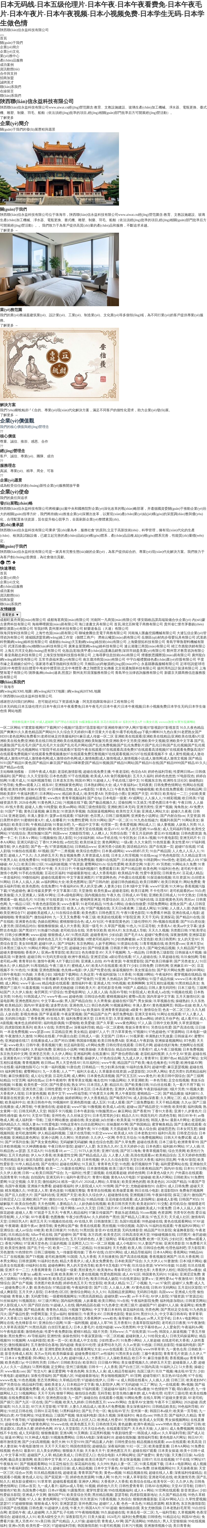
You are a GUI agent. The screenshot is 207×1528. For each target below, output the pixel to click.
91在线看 (7, 1067)
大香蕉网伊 (92, 1318)
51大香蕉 (125, 974)
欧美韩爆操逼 (63, 1354)
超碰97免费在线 (157, 935)
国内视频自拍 (95, 895)
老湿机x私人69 (187, 860)
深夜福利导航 (84, 1027)
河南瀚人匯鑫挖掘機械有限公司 (152, 633)
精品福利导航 (32, 1384)
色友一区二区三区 (176, 1010)
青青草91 (151, 1058)
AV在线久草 (55, 1018)
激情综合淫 (152, 1010)
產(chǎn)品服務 (11, 60)
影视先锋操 (29, 1014)
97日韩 (201, 1168)
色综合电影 (106, 1455)
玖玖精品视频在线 (47, 1473)
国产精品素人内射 (99, 1442)
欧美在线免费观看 (169, 789)
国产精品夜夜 (34, 1309)
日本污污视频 (132, 1526)
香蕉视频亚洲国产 (163, 1257)
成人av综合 (23, 1230)
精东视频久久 (15, 1190)
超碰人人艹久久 (20, 855)
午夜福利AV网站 (187, 1226)
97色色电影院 (169, 855)
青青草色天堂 (107, 1164)
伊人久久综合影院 (114, 1160)
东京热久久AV (107, 1146)
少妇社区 (176, 1239)
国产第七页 (59, 948)
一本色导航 (158, 1080)
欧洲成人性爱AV (109, 1420)
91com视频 (148, 1212)
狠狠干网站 (65, 1393)
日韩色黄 (36, 1508)
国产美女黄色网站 (44, 1142)
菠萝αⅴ (148, 1279)
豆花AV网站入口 (171, 1499)
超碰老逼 (63, 1107)
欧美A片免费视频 (111, 1406)
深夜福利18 (105, 1437)
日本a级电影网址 (70, 895)
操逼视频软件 (122, 970)
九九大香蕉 (87, 1257)
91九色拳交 (110, 1305)
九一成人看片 (47, 1486)
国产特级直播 (98, 948)
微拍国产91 (56, 1495)
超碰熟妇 (22, 1376)
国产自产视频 (22, 1283)
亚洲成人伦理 (185, 1292)
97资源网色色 (106, 877)
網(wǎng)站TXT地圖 (49, 691)
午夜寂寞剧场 (91, 1336)
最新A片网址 (180, 1120)
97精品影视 (61, 1287)
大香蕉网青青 (41, 1270)
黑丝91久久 (149, 1314)
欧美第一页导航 (185, 1411)
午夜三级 (89, 917)
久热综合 (124, 1499)
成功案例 (7, 65)
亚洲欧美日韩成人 (162, 895)
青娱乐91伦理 (85, 1345)
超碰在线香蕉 (147, 1142)
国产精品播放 (173, 1093)
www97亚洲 (159, 886)
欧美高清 (194, 1442)
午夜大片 (77, 1508)
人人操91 (161, 1429)
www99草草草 (153, 1349)
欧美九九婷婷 (73, 1402)
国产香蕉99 (141, 1111)
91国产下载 (13, 811)
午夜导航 (19, 1420)
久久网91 (67, 1138)
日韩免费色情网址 (167, 785)
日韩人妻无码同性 (162, 988)
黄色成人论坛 (32, 1477)
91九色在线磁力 (146, 820)
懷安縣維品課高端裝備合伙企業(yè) (164, 620)
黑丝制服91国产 (39, 833)
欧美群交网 (134, 864)
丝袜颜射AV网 (117, 1124)
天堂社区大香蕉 (142, 1160)
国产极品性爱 (18, 1314)
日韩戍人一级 (88, 1036)
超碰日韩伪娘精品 (124, 882)
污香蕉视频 (107, 1499)
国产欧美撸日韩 (137, 1085)
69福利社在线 (36, 1265)
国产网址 (19, 776)
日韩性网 (162, 966)
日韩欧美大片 (85, 988)
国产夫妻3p (21, 1274)
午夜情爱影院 (133, 961)
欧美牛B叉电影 (107, 1265)
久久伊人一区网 (102, 1138)
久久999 (103, 1464)
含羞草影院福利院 (146, 1323)
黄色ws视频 (113, 1473)
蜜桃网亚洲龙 (90, 899)
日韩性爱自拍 (125, 1442)
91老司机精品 (91, 904)
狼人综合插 (147, 1129)
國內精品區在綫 (88, 1305)
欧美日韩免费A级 (111, 1041)
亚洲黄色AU (12, 1058)
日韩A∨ (122, 1036)
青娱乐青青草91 (137, 1027)
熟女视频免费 (70, 855)
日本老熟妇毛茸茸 (177, 1508)
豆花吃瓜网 (61, 1076)
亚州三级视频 (76, 1367)
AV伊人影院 (159, 1296)
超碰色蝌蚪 (56, 1265)
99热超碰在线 (152, 1221)
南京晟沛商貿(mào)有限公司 (104, 659)
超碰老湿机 (120, 891)
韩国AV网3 (83, 780)
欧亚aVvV (111, 829)
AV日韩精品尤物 (59, 789)
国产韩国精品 (140, 1124)
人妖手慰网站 (105, 944)
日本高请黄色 (102, 1089)
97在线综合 (17, 833)
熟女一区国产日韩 (187, 1424)
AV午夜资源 (112, 961)
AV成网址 (135, 798)
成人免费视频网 (182, 1429)
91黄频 (32, 970)
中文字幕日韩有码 (173, 1314)
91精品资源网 (153, 1503)
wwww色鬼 (8, 1380)
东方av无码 (42, 1354)
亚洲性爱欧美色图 (58, 1349)
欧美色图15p (14, 1362)
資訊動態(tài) (9, 69)
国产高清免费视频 (80, 860)
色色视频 (15, 1309)
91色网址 (25, 1279)
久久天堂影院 (37, 776)
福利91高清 (166, 1133)
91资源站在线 (127, 944)
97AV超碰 (109, 1508)
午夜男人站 (8, 860)
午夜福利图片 (27, 794)
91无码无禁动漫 (55, 957)
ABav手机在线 (107, 838)
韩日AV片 (195, 1437)
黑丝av (189, 899)
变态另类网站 (47, 1380)
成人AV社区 (94, 921)
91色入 (131, 926)
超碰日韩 (34, 957)
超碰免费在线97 (87, 1354)
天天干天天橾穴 (56, 1446)
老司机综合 (178, 1204)
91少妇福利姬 (84, 838)
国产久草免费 (125, 1142)
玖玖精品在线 (18, 1235)
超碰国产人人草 (39, 1455)
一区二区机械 (113, 1336)
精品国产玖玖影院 (158, 1230)
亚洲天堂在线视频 (89, 829)
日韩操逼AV (183, 1036)
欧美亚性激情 (15, 1248)
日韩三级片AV (107, 1208)
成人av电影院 (84, 789)
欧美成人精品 (114, 1283)
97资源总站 (194, 1296)
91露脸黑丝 (76, 1490)
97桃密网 (19, 908)
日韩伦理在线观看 (119, 1045)
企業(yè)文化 (9, 51)
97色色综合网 (110, 1058)
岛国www (166, 1292)
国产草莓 (80, 1235)
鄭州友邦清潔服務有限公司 (93, 673)
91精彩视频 (172, 798)
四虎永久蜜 (25, 1429)
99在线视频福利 (120, 1490)
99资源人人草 (37, 1190)
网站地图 (15, 711)
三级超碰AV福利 (113, 1389)
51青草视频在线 (152, 944)
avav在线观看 (113, 1349)
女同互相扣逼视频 (160, 983)
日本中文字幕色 (106, 1468)
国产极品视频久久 (102, 802)
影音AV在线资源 (107, 1230)
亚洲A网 (66, 1433)
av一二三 (70, 1151)
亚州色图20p (87, 1503)
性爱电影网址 (75, 992)
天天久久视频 (158, 930)
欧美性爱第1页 (54, 908)
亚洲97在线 (110, 1151)
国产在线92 (49, 1164)
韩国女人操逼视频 (173, 1332)
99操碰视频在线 (163, 1235)
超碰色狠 (76, 996)
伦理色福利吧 (175, 1248)
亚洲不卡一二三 (17, 1270)
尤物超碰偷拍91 (142, 1186)
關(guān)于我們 (11, 43)
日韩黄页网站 (195, 1301)
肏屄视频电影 (120, 776)
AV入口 (14, 864)
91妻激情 (19, 957)
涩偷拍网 (125, 802)
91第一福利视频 (53, 1067)
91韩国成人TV (35, 996)
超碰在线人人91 (24, 1517)
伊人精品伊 (20, 966)
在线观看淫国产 (118, 1429)
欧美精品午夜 (128, 873)
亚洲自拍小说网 (51, 1323)
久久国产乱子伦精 (60, 1512)
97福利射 (82, 816)
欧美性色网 (17, 789)
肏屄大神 (58, 1442)
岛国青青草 (8, 1177)
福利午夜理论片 (78, 1177)
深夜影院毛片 (76, 1517)
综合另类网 (176, 1151)
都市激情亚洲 (10, 1442)
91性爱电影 (50, 1124)
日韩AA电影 (85, 1437)
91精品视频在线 (135, 1473)
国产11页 (100, 1287)
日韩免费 (146, 966)
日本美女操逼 (168, 1451)
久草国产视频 (114, 926)
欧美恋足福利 (63, 1279)
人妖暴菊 (90, 1301)
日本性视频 (90, 1160)
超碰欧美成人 (145, 1208)
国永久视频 (107, 1415)
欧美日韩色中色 (39, 1102)
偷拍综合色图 (85, 1393)
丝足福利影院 (74, 1045)
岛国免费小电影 (24, 939)
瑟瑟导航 (121, 1495)
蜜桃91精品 (82, 1332)
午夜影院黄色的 (117, 921)
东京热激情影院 (193, 1503)
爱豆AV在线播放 (166, 833)
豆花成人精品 (192, 873)
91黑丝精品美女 (187, 983)
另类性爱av (63, 1027)
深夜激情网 (178, 935)
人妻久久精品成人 (83, 1406)
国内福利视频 (71, 1301)
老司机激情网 (25, 1133)
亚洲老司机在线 (160, 1477)
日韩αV (53, 1362)
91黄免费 (164, 1208)
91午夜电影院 (168, 838)
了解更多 (7, 118)
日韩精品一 (90, 1067)
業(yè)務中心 (9, 56)
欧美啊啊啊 (136, 983)
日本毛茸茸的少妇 (106, 1115)
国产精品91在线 (188, 917)
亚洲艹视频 (163, 807)
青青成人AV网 (112, 1521)
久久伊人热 (184, 1481)
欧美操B (93, 1010)
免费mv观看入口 (27, 785)
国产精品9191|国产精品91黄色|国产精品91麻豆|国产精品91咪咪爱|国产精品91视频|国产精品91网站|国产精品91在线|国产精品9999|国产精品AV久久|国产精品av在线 (103, 763)
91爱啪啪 (72, 1023)
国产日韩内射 (99, 882)
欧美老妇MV (146, 1204)
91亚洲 (100, 979)
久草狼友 (113, 1182)
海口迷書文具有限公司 (96, 624)
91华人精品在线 (27, 1164)
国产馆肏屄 (84, 979)
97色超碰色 (17, 891)
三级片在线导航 (79, 1133)
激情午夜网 (46, 961)
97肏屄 (165, 1283)
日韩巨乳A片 (18, 1221)
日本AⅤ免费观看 (18, 1358)
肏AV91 (24, 1115)
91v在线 (123, 1301)
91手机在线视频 (31, 873)
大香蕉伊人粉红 (164, 1270)
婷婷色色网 (43, 1429)
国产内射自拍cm (172, 816)
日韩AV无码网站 (163, 1287)
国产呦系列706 (120, 1098)
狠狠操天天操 (72, 1451)
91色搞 (24, 1177)
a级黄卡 (136, 1010)
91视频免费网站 (62, 1437)
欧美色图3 (89, 913)
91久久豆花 (20, 1406)
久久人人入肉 (57, 1358)
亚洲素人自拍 (91, 961)
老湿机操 (198, 1120)
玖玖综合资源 (142, 1265)
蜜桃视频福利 (116, 996)
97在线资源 (54, 899)
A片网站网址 (126, 1455)
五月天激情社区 (188, 996)
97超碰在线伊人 (94, 1380)
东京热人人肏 (96, 1371)
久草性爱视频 (195, 1499)
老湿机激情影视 (70, 772)
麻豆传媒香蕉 (158, 1358)
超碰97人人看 (109, 1503)
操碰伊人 (91, 1058)
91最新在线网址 (73, 1168)
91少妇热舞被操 (123, 939)
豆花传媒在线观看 (119, 1199)
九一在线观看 (169, 1384)
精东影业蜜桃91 (24, 1481)
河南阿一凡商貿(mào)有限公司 (113, 620)
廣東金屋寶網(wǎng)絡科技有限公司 (95, 646)
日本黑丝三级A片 (13, 948)
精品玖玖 (116, 1085)
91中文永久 (137, 948)
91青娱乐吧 (61, 824)
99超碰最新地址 (79, 873)
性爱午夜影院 (150, 873)
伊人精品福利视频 (51, 1133)
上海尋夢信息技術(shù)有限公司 (116, 655)
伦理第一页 (109, 824)
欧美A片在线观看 (104, 966)
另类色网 (152, 1309)
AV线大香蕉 (14, 807)
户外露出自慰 (66, 1036)
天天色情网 (46, 1204)
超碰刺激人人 (136, 1336)
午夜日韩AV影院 (60, 1146)
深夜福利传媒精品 (188, 1473)
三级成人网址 (145, 908)
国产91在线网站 (136, 979)
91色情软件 (23, 1252)
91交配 (163, 1204)
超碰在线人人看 (161, 1473)
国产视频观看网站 (33, 1464)
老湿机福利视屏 (152, 1054)
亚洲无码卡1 (55, 1177)
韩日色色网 (100, 1005)
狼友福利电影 (86, 1415)
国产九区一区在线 (29, 1402)
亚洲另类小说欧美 (111, 847)
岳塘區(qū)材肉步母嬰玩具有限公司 (168, 637)
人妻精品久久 (66, 1204)
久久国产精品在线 (172, 1495)
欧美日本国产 (95, 1459)
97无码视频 (69, 1499)
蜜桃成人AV (81, 966)
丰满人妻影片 (37, 816)
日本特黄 (127, 1208)
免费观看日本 (109, 869)
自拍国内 (37, 1177)
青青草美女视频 (80, 1080)
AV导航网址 (24, 1415)
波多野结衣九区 (109, 1345)
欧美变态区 (112, 1235)
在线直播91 (100, 1054)
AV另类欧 (163, 864)
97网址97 (198, 1459)
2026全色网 (27, 802)
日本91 (189, 1168)
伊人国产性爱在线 (97, 970)
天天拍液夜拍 (108, 1257)
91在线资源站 (129, 1279)
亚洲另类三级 (32, 1089)
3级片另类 (177, 1089)
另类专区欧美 (96, 930)
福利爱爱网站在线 (174, 1164)
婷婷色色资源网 (82, 1477)
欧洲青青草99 (188, 1142)
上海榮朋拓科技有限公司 (146, 642)
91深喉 (163, 908)
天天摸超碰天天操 (123, 1129)
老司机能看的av (181, 891)
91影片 (149, 864)
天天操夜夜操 (187, 1468)
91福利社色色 (168, 869)
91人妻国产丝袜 (150, 1243)
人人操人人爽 (119, 1287)
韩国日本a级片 (161, 1411)
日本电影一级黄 (115, 798)
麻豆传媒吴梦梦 (39, 891)
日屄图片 (184, 1235)
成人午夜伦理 (152, 1393)
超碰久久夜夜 (181, 811)
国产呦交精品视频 (161, 948)
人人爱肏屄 (171, 1327)
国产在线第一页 (161, 847)
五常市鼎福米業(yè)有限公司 (60, 659)
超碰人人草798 (101, 1323)
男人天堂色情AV (68, 1063)
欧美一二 (53, 1168)
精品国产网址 (188, 1058)
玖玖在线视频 (164, 1459)
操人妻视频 (165, 824)
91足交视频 (17, 1182)
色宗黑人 (97, 816)
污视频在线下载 (75, 802)
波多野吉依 (59, 1005)
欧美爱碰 (88, 1023)
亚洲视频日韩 (140, 1195)
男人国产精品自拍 (78, 1001)
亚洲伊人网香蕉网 (128, 1089)
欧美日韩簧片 (171, 882)
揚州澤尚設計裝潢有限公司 (177, 668)
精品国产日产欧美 (131, 1063)
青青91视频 (100, 1177)
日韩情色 (154, 1517)
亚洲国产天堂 (138, 794)
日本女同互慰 (187, 1129)
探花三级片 (181, 1195)
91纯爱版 (50, 807)
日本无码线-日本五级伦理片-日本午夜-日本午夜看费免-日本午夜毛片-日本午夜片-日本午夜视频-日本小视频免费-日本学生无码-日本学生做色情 (102, 14)
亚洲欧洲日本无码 (121, 807)
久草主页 (34, 1182)
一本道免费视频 (16, 1032)
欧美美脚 (66, 1274)
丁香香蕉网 (35, 1018)
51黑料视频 (40, 1367)
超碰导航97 (151, 1376)
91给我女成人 (158, 1336)
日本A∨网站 (28, 838)
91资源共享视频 (73, 811)
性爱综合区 (110, 899)
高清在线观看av (142, 1155)
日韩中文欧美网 (165, 1023)
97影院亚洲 (131, 917)
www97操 (79, 1107)
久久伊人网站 (61, 1054)
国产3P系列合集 (17, 1142)
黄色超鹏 (125, 1424)
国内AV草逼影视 (36, 1005)
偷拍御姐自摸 (129, 1508)
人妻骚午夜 (81, 1129)
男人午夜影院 (125, 1093)
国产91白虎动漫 (192, 921)
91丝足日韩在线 (20, 1411)
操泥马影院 (34, 1160)
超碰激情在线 (118, 1195)
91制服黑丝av (106, 1111)
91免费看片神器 (159, 913)
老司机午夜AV (191, 869)
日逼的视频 (58, 1243)
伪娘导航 (198, 908)
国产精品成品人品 (92, 1155)
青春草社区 (122, 1270)
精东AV (47, 785)
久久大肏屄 (142, 842)
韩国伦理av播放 (189, 1270)
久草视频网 (186, 1512)
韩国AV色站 (191, 1517)
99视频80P (61, 1102)
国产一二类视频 (62, 851)
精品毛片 (25, 899)
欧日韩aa (47, 1063)
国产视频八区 (63, 1376)
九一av (153, 1283)
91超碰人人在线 (62, 1305)
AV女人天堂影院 (66, 1429)
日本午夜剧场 (84, 1111)
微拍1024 (56, 1199)
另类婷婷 (82, 1138)
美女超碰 (92, 1120)
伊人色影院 (20, 847)
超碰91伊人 (47, 944)
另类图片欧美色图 (48, 1283)
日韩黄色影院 (113, 1314)
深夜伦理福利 (41, 1376)
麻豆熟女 (53, 811)
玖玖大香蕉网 (188, 1257)
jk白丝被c (108, 1120)
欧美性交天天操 (128, 811)
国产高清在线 (183, 1027)
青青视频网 (30, 1063)
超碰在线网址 (70, 1164)
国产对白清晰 (64, 1041)
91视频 (90, 1486)
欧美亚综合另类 (79, 1495)
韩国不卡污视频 (60, 1111)
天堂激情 (85, 891)
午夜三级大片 (59, 966)
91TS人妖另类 (89, 1151)
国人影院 (65, 838)
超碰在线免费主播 (97, 772)
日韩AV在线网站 (157, 1486)
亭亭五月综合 (126, 1138)
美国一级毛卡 (92, 926)
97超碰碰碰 (35, 1420)
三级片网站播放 (56, 1120)
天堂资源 (193, 816)
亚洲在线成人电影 (186, 913)
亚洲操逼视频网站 (168, 1041)
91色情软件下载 (163, 1389)
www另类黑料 (125, 1327)
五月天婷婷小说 (132, 1146)
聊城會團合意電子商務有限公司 (103, 633)
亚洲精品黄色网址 (25, 1138)
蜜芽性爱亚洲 (96, 1490)
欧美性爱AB (93, 794)
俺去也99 (100, 1080)
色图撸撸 (57, 1217)
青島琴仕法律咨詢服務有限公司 (139, 673)
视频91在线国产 (108, 860)
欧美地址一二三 (175, 794)
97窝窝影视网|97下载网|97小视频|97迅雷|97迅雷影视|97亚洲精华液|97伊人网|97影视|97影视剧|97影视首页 (100, 727)
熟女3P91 (79, 1085)
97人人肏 (34, 1499)
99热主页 (160, 1415)
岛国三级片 (145, 1371)
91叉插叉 (140, 802)
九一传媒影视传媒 (70, 1252)
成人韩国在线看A (134, 1380)
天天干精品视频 (167, 1102)
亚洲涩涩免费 (190, 1274)
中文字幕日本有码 (107, 1309)
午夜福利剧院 (18, 1468)
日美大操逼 (96, 1517)
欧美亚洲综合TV (12, 913)
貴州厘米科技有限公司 (66, 629)
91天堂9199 (75, 1442)
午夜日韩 (185, 802)
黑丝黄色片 (87, 1270)
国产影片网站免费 (170, 970)
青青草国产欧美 (90, 1473)
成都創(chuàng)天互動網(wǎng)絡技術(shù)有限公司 (88, 642)
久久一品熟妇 (20, 1367)
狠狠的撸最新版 (145, 1499)
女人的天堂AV (188, 939)
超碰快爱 (111, 1296)
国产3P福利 (66, 944)
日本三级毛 (186, 988)
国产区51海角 (130, 1151)
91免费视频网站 (150, 1138)
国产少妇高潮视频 (36, 1442)
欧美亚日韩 (20, 824)
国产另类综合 (10, 1384)
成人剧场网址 (144, 1199)
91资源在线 (140, 1120)
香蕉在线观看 (90, 1226)
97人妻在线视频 (86, 1274)
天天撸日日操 (181, 1455)
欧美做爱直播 (123, 1190)
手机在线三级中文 (125, 780)
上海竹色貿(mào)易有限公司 (56, 633)
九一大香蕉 (51, 1071)
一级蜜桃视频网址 (63, 1296)
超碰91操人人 (79, 1358)
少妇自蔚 (116, 935)
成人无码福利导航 (176, 829)
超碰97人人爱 (84, 1146)
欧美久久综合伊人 (92, 1195)
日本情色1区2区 (56, 1292)
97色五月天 (158, 1217)
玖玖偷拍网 (189, 957)
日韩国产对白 (189, 1199)
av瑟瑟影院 (136, 1071)
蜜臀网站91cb (95, 864)
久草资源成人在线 (95, 855)
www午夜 (108, 1063)
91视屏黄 (137, 1036)
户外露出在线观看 (132, 877)
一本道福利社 (10, 877)
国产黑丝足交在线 (174, 1309)
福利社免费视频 (134, 1517)
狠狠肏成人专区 (46, 1503)
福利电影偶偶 (54, 1023)
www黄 (124, 1296)
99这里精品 (43, 1415)
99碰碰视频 (145, 789)
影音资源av (189, 1490)
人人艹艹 (68, 1071)
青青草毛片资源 (175, 1354)
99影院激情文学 (53, 860)
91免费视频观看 (34, 1129)
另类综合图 (118, 833)
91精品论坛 (171, 1517)
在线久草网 (152, 1398)
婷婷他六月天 (107, 1486)
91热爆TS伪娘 (48, 930)
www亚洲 (50, 1274)
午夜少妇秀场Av (78, 1217)
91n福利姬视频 (56, 864)
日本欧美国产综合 (128, 1261)
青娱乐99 (132, 1314)
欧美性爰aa (102, 891)
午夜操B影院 (161, 1195)
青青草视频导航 (154, 1151)
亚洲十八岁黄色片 (188, 1111)
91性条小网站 (113, 904)
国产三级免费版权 (140, 1102)
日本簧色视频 (36, 1093)
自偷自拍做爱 (135, 904)
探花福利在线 (133, 1309)
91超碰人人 (101, 780)
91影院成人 (137, 992)
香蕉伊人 (32, 952)
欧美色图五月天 (82, 1424)
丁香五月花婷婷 (141, 833)
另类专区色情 (183, 1212)
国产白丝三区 (129, 1367)
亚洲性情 (54, 1336)
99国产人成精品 (135, 988)
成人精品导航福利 (137, 1252)
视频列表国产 (170, 820)
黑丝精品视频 (102, 1495)
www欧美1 (16, 1045)
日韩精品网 (193, 789)
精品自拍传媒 (126, 1049)
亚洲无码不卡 (190, 838)
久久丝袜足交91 (79, 1115)
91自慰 (181, 1265)
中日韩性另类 (36, 1362)
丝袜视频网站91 (163, 1468)
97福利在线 (145, 899)
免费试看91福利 (17, 1049)
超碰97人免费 (182, 1283)
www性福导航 (77, 1093)
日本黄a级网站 (113, 851)
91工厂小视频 (136, 1283)
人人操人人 (153, 798)
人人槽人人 (99, 833)
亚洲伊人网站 (88, 1481)
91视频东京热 (151, 780)
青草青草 (195, 1314)
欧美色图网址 (76, 882)
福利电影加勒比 (172, 1301)
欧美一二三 (61, 1248)
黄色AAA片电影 (123, 1177)
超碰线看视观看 (65, 1481)
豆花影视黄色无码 (169, 899)
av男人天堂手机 (159, 1318)
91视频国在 (27, 1301)
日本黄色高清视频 (101, 1076)
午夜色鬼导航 (125, 789)
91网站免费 (133, 1398)
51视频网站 (27, 1393)
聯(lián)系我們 (10, 87)
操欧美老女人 (54, 1384)
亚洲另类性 (145, 807)
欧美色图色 (30, 886)
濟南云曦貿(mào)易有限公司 (119, 637)
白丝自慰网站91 (93, 1124)
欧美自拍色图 (25, 1204)
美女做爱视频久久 (135, 1362)
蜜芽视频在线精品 (188, 974)
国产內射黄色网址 (35, 1424)
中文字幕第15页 (65, 891)
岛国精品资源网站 (121, 1292)
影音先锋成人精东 (18, 1354)
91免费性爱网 (78, 820)
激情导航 (46, 1226)
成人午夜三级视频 (167, 1049)
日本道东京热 (63, 780)
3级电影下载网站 (66, 974)
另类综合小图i (115, 794)
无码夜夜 (145, 785)
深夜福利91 (125, 1415)
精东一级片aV (71, 1182)
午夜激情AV (184, 1279)
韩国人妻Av (160, 1120)
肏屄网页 (41, 992)
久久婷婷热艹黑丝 (105, 1217)
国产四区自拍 (38, 1305)
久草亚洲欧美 (124, 1018)
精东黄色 (172, 1503)
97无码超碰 (130, 1384)
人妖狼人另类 (186, 824)
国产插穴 (7, 1402)
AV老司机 (195, 1398)
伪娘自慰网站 (48, 921)
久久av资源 (131, 1345)
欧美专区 (67, 979)
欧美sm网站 (68, 807)
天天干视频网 (115, 952)
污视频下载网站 (80, 1309)
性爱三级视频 (93, 1173)
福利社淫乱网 (165, 1160)
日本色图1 (153, 1146)
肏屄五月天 (38, 1221)
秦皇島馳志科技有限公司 (23, 655)
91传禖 (113, 1459)
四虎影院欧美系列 (18, 1027)
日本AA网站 (162, 1252)
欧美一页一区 (57, 1340)
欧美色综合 (42, 1287)
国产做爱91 (145, 1455)
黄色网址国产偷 (66, 1226)
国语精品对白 (137, 847)
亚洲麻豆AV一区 (182, 966)
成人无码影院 (29, 1433)
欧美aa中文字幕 (185, 926)
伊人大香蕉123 (37, 1098)
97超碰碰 (144, 1177)
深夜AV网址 (47, 895)
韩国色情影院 (80, 1446)
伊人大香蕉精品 (96, 1098)
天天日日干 (63, 869)
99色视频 (119, 983)
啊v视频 (187, 1384)
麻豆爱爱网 (56, 1371)
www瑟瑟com (40, 1032)
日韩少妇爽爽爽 (17, 935)
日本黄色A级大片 (160, 1173)
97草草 (62, 1406)
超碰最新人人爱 (185, 1362)
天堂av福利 (57, 1314)
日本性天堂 (103, 1018)
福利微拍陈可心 (27, 1067)
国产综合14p (76, 1010)
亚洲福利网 (82, 1054)
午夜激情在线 (44, 1107)
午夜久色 (113, 895)
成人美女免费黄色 (99, 1261)
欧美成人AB (99, 776)
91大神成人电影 (37, 1437)
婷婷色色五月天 (50, 939)
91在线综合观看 (68, 913)
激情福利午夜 (81, 983)
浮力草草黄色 (121, 1032)
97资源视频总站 (61, 847)
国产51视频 (53, 1402)
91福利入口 (168, 1367)
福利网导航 (13, 1071)
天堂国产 (108, 1036)
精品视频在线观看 (150, 1442)
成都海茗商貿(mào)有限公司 (68, 620)
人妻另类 (7, 926)
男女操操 (145, 1001)
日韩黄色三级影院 (160, 952)
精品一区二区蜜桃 (110, 1027)
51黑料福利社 (70, 1411)
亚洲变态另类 (39, 1054)
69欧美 (39, 1230)
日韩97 (147, 1459)
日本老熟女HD (145, 1133)
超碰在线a (12, 1424)
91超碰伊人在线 (56, 1508)
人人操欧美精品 (118, 1358)
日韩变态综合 (187, 1133)
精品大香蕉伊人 (72, 1261)
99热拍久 (154, 1521)
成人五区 (99, 1102)
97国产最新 (32, 1058)
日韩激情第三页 (106, 1221)
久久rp (186, 1102)
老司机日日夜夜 (174, 1323)
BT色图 (189, 1041)
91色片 (116, 1477)
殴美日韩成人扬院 (104, 1279)
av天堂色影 (145, 939)
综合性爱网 (115, 864)
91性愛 (174, 1063)
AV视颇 (43, 851)
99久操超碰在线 (113, 1512)
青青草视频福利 (74, 798)
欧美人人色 (75, 908)
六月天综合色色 (93, 1429)
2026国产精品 (176, 1182)
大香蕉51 (98, 1358)
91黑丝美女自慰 (128, 1354)
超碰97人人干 (99, 1032)
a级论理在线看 (120, 957)
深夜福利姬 (116, 1446)
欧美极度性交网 (65, 1155)
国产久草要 (105, 1023)
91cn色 (153, 1332)
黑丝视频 (109, 1226)
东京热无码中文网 (14, 1054)
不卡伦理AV (159, 891)
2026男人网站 (157, 1071)
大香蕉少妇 (42, 974)
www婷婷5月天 (137, 851)
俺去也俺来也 (156, 1063)
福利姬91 (192, 1093)
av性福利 (107, 1354)
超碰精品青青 (35, 798)
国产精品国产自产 (97, 1014)
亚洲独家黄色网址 (68, 785)
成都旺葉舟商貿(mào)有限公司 (23, 620)
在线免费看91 (29, 860)
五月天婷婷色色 (82, 1239)
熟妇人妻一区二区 (124, 1464)
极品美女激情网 (20, 1459)
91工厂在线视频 (12, 1257)
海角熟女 (181, 807)
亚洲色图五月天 (119, 1451)
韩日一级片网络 (63, 1208)
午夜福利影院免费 (144, 1301)
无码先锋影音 (132, 1230)
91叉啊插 (81, 1433)
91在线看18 (53, 1151)
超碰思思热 (166, 1129)
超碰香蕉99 (98, 935)
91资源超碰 (27, 829)
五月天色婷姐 (18, 1155)
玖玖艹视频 (164, 1371)
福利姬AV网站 (173, 1146)
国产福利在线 (44, 1195)
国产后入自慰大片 (18, 1195)
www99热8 (164, 1424)
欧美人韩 (135, 1248)
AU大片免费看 (72, 1058)
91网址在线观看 (169, 1014)
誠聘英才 (7, 82)
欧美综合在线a (141, 1481)
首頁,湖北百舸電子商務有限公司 (138, 624)
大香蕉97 (145, 1049)
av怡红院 (71, 842)
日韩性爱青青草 (131, 1486)
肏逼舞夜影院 (183, 1230)
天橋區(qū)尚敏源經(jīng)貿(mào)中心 (112, 664)
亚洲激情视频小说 (158, 1526)
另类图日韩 (179, 930)
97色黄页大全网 (101, 1093)
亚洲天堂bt (194, 944)
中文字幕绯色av (149, 1327)
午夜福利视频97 (85, 869)
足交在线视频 (178, 1080)
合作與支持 (8, 73)
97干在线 (195, 1376)
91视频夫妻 (195, 1089)
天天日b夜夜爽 (122, 908)
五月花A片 (35, 1151)
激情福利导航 (147, 1437)
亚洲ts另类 (16, 1526)
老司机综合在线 (72, 930)
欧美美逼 (124, 1120)
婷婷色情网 (136, 1173)
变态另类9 (176, 1071)
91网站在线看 (44, 1036)
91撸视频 (94, 1107)
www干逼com (30, 983)
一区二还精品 (82, 1248)
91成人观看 (116, 1102)
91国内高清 (150, 1367)
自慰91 (161, 1186)
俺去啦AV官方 (185, 1371)
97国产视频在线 (98, 908)
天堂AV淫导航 (182, 1486)
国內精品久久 (10, 1124)
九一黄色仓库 (176, 1349)
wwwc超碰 (39, 935)
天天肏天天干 (95, 1451)
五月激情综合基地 (44, 1345)
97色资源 (76, 864)
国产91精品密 (131, 869)
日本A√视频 (147, 838)
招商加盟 (7, 78)
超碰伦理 (93, 1521)
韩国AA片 (93, 1508)
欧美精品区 (13, 1005)
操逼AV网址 (14, 1437)
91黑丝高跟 (80, 935)
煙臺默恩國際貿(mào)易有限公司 (166, 655)
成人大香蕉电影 (104, 873)
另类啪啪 (131, 1420)
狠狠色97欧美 (10, 1490)
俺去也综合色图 (101, 1142)
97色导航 (7, 785)
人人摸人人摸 (179, 908)
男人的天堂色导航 (80, 1265)
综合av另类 (23, 1473)
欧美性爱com (175, 944)
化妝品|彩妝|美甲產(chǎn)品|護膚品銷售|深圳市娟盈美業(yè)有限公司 (114, 651)
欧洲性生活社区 (175, 780)
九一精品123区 (19, 904)
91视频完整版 (75, 1190)
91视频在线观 (181, 992)
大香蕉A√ (164, 926)
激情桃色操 (34, 1332)
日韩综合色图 (94, 996)
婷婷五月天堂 (160, 1362)
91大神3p (176, 886)
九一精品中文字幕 (85, 824)
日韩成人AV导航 (134, 895)
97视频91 (140, 1032)
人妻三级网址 (106, 1239)
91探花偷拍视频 (159, 877)
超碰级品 (99, 1446)
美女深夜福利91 (138, 1406)
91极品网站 (117, 1080)
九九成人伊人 (132, 1058)
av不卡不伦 (140, 1296)
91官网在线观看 (167, 1490)
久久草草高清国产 (14, 1327)
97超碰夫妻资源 (174, 1398)
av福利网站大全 (53, 882)
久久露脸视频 (30, 979)
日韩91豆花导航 (46, 1411)
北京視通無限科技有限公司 (135, 668)
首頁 (3, 38)
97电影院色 (185, 776)
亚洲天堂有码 (145, 1014)
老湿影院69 (169, 1190)
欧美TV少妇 (128, 966)
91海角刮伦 (50, 1058)
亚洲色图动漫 (56, 1398)
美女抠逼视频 (129, 1459)
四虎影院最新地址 (143, 1495)
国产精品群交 (148, 1107)
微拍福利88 (42, 917)
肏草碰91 (125, 1318)
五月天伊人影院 (31, 1292)
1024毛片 (113, 1517)
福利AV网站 (195, 970)
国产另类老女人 (186, 961)
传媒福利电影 (186, 1345)
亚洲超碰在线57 (17, 1041)
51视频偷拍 (48, 838)
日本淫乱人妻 (97, 1085)
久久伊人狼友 (22, 992)
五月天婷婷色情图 (192, 1155)
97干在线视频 (78, 776)
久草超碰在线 (169, 957)
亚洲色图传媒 (80, 1102)
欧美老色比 (155, 1182)
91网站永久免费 (184, 864)
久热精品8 (114, 979)
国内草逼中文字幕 (160, 996)
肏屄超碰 (199, 1235)
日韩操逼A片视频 (188, 952)
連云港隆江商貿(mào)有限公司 (147, 646)
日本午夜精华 (55, 1080)
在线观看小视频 (111, 1398)
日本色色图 (58, 776)
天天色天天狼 (142, 1429)
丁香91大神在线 (51, 842)
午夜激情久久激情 (18, 1036)
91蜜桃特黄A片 (32, 820)
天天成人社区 (179, 1217)
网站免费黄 (192, 882)
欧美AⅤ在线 (44, 1027)
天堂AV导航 (41, 1115)
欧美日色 (82, 1279)
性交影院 (96, 1283)
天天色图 (119, 1248)
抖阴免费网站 (158, 904)
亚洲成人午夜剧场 (139, 1041)
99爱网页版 (39, 1314)
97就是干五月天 (46, 1212)
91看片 (39, 1398)
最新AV (29, 1451)
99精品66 (195, 1252)
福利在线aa (35, 1080)
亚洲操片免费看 (39, 1186)
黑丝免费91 (17, 1336)
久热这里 (87, 974)
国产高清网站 (135, 1521)
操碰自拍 (90, 1398)
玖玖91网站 (98, 820)
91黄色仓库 (141, 1270)
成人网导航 (23, 1107)
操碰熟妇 (196, 780)
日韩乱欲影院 (163, 1345)
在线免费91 (49, 886)
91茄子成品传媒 (161, 979)
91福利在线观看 (161, 1226)
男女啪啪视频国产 (114, 1376)
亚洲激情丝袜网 (53, 1010)
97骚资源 (177, 1296)
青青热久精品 (56, 1309)
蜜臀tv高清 (137, 996)
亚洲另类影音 (174, 1243)
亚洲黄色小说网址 (145, 816)
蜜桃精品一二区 (149, 1093)
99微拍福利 (30, 877)
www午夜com (57, 996)
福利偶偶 (194, 1107)
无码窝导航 (39, 1296)
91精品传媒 (95, 1199)
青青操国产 (23, 917)
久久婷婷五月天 (46, 855)
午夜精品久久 (41, 1468)
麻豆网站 (125, 1111)
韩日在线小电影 (147, 1190)
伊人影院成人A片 (88, 1186)
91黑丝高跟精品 (90, 1296)
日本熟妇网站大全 (98, 785)
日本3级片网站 (190, 1261)
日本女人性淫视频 (125, 855)
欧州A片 (114, 930)
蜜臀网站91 (32, 1071)
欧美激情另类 (184, 1477)
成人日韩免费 (178, 1186)
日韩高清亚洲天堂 (136, 1235)
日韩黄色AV (171, 873)
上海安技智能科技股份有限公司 (67, 655)
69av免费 (142, 1468)
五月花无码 (133, 1349)
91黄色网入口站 (50, 802)
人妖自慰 (12, 1014)
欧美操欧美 (42, 1279)
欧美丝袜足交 (90, 842)
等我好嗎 (41, 629)
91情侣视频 (125, 1226)
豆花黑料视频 (99, 1433)
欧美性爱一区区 (36, 1085)
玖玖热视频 (71, 1389)
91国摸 (72, 1257)
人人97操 (22, 1217)
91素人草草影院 (135, 1477)
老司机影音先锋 (109, 988)
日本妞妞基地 (131, 860)
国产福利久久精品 (182, 1415)
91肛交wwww (102, 1133)
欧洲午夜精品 (78, 957)
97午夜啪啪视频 (87, 1512)
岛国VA (142, 1226)
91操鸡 (46, 988)
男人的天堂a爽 (91, 886)
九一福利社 (73, 1173)
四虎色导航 (167, 1115)
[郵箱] (9, 564)
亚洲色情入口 (79, 1005)
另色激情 (7, 1252)
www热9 (53, 798)
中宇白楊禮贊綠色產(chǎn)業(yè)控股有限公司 (161, 659)
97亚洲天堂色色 (36, 1243)
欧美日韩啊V (150, 882)
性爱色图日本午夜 (162, 802)
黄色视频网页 (162, 1005)
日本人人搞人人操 (25, 882)
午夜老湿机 (120, 772)
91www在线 (60, 1424)
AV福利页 (126, 1468)
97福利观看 (90, 1389)
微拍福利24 (51, 1182)
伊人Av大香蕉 (41, 1155)
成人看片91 (189, 1018)
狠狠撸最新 (49, 1433)
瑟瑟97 (5, 1503)
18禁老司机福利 (97, 939)
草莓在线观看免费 (132, 1239)
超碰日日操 (61, 1468)
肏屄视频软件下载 (145, 1164)
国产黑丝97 (27, 930)
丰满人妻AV (142, 1005)
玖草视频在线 (163, 1001)
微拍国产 (199, 1195)
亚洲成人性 (102, 983)
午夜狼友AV (9, 1464)
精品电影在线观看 (56, 983)
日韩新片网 (118, 948)
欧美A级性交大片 (51, 1517)
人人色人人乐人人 (186, 851)
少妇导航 (53, 1318)
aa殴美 (37, 1274)
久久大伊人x (153, 1261)
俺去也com (144, 1415)
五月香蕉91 (122, 1323)
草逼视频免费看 (27, 1389)
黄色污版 (163, 1455)
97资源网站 (176, 1032)
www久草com (15, 1208)
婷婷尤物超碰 (63, 988)
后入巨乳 (128, 899)
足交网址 (58, 1367)
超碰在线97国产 (124, 1001)
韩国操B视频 (86, 1041)
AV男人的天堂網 (133, 829)
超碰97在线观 (185, 847)
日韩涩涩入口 (10, 1199)
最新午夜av (28, 1226)
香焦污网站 (13, 1243)
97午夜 (125, 1265)
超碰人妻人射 (32, 1349)
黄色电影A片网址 (173, 1437)
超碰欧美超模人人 (40, 913)
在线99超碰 (104, 1327)
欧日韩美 (189, 798)
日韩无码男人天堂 (32, 1111)
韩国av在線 (183, 1005)
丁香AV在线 (94, 1252)
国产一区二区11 (120, 820)
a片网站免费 (95, 1045)
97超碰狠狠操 (22, 1503)
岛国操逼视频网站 (101, 811)
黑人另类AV (24, 1521)
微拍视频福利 (18, 1345)
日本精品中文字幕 (80, 1384)
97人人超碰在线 (145, 957)
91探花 (10, 1168)
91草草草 (44, 1481)
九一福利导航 (165, 1512)
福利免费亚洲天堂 (79, 1018)
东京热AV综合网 (174, 1376)
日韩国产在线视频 (14, 1508)
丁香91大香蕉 (162, 1111)
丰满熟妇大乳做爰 (159, 1036)
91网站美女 (190, 820)
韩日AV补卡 (187, 1115)
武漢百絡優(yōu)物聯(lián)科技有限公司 (38, 646)
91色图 (124, 1164)
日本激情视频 (97, 1168)
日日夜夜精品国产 (148, 1168)
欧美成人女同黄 (151, 1420)
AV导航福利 (36, 1336)
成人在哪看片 (55, 820)
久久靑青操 (102, 1001)
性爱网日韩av (183, 772)
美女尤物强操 (151, 1508)
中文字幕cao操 (52, 1001)
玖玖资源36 (181, 877)
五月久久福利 (143, 776)
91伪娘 (27, 974)
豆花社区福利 (54, 873)
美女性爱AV (181, 842)
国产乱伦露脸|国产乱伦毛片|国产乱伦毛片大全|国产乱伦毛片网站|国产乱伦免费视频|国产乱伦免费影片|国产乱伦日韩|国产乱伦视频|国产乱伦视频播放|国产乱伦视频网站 (102, 745)
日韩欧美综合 (70, 1362)
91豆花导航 (146, 926)
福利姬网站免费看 (30, 1168)
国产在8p (94, 798)
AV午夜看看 (40, 1217)
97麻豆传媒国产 (101, 1212)
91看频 (17, 1085)
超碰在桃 (77, 1120)
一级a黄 (127, 842)
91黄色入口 (104, 789)
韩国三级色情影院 (92, 807)
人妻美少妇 (112, 886)
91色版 (146, 1345)
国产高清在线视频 (134, 1257)
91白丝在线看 (160, 1085)
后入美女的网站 (49, 1451)
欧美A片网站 (162, 1177)
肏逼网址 (187, 1305)
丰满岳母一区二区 (140, 1512)
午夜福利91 (164, 974)
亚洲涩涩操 (99, 957)
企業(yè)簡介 (9, 47)
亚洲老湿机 (17, 816)
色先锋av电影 (71, 970)
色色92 (17, 1451)
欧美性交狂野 (63, 829)
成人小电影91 (126, 1243)
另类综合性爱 (161, 1027)
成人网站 (12, 983)
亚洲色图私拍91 (27, 1001)
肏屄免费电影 (123, 1014)
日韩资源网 (27, 1261)
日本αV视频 (57, 1490)
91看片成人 (17, 780)
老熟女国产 (178, 904)
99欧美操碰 (87, 1049)
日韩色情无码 (106, 1424)
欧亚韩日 (89, 1362)
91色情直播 (161, 842)
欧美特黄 (179, 1107)
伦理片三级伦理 (176, 1393)
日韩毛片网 (143, 1045)
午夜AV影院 (187, 1160)
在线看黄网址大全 (87, 1349)
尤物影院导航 (79, 833)
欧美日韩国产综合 (49, 1173)
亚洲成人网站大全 (155, 811)
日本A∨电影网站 (186, 1318)
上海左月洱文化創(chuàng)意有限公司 (32, 651)
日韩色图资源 (191, 833)
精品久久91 (130, 1115)
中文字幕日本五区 (77, 1089)
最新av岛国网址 (60, 1129)
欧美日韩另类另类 (121, 1204)
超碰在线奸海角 (166, 1045)
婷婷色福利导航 (160, 772)
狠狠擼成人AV (59, 935)
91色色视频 (27, 1380)
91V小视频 (100, 1129)
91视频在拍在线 (60, 1221)
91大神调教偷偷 (34, 1146)
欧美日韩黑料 (165, 939)
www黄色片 (147, 1076)
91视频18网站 (143, 974)
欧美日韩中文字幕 (48, 1459)
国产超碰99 (62, 1235)
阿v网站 (39, 1358)
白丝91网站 (113, 1252)
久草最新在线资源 (112, 1071)
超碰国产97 (147, 1305)
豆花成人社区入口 (82, 1420)
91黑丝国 (87, 1230)
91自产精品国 (160, 851)
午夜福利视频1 (38, 1208)
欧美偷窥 (7, 895)
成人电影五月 (51, 1389)
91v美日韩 (43, 1521)
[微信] (3, 564)
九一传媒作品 (74, 1199)
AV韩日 (155, 794)
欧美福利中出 (15, 1102)
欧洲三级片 (129, 1305)
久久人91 (99, 1292)
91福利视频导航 (39, 780)
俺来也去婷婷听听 (28, 1023)
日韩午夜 (33, 1045)
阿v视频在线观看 (166, 921)
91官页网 (19, 1080)
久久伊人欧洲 (10, 1173)
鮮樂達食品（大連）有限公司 (106, 629)
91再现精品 (39, 966)
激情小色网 (8, 873)
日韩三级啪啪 (44, 1252)
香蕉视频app (179, 1358)
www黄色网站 (125, 1023)
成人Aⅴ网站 (144, 1490)
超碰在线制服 (125, 1437)
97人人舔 (145, 1023)
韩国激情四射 (87, 1526)
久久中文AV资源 (178, 1054)
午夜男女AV (92, 1314)
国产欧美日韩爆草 (159, 961)
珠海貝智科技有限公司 (17, 633)
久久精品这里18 (193, 855)
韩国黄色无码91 (154, 1274)
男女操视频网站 (177, 1420)
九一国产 (75, 1398)
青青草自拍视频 (99, 1190)
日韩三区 (178, 1380)
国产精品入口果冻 (134, 1217)
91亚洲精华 (15, 798)
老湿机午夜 (17, 1512)
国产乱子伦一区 (39, 1248)
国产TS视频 (34, 1257)
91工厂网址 (148, 1384)
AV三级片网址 (48, 1301)
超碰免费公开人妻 (18, 1287)
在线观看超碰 (116, 1173)
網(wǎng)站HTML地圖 (84, 691)
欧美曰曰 (73, 952)
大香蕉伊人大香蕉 (114, 1481)
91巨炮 (39, 899)
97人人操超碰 (73, 1459)
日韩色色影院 (71, 1318)
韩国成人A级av (148, 1433)
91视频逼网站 (120, 1005)
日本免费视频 (193, 1049)
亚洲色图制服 (49, 970)
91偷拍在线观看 (24, 851)
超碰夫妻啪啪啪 (12, 952)
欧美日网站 (107, 1301)
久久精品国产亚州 (190, 948)
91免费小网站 (131, 1340)
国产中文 (122, 1186)
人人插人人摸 (159, 1380)
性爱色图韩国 (110, 1274)
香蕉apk (140, 1318)
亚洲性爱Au (164, 1279)
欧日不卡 (139, 1358)
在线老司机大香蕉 (175, 1340)
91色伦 (20, 970)
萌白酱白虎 (185, 1389)
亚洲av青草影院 (53, 952)
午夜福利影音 (82, 1287)
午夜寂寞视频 (73, 939)
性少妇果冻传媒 (113, 1067)
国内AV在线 (173, 1168)
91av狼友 (154, 829)
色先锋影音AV (92, 952)
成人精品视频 (82, 1468)
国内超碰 (67, 1345)
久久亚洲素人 (25, 895)
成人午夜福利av (125, 785)
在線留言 (7, 91)
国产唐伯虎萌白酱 (125, 1054)
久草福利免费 (41, 1049)
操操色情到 (71, 1336)
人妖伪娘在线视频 (92, 1204)
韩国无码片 (149, 1115)
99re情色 (168, 860)
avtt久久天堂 (85, 1208)
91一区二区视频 (102, 1243)
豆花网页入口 (78, 1243)
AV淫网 (135, 1376)
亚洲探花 (167, 917)
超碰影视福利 (63, 1186)
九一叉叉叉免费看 (66, 917)
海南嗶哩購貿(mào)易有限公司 (55, 624)
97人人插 (193, 1146)
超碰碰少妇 (77, 948)
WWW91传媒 (164, 1265)
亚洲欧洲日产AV (34, 1199)
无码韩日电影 (15, 1018)
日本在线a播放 (138, 1389)
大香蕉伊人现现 (12, 1093)
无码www (116, 1332)
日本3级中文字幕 (135, 886)
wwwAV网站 (117, 1402)
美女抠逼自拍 (144, 970)
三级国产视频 (64, 1415)
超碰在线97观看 (145, 1451)
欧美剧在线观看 (109, 917)
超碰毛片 (51, 1160)
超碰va (132, 1107)
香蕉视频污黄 (51, 1045)
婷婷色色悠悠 (165, 776)
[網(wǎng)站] (14, 564)
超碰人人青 (23, 1212)
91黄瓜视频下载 (151, 1464)
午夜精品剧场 (41, 824)
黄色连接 (56, 1190)
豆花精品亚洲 (61, 1032)
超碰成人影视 (167, 1199)
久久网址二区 (170, 1098)
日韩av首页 (27, 1486)
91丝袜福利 (102, 1248)
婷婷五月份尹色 (167, 1018)
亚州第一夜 (139, 1411)
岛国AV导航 (118, 992)
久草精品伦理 (69, 1380)
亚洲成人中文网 (34, 1495)
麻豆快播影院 (18, 1076)
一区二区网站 (10, 727)
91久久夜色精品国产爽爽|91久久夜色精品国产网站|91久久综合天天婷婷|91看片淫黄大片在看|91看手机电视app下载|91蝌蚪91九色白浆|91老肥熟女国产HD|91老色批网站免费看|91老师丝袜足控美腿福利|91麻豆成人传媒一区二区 (102, 732)
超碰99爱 (159, 1067)
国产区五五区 (126, 1076)
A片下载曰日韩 (67, 961)
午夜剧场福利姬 (156, 1089)
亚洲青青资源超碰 (115, 1010)
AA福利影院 (36, 1340)
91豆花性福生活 (61, 1464)
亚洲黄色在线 (25, 921)
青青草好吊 (27, 961)
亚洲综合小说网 (65, 1049)
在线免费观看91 (20, 1398)
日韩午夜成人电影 (42, 772)
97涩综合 (56, 992)
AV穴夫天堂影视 (43, 1406)
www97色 (34, 908)
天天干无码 (150, 917)
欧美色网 (150, 869)
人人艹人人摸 (70, 1160)
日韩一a (28, 1173)
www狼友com (15, 1371)
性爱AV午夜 (43, 869)
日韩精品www (85, 847)
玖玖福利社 (91, 1063)
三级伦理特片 (141, 921)
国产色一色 (39, 847)
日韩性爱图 (53, 1089)
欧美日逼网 (139, 891)
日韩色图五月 (109, 913)
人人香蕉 (111, 1367)
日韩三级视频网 (117, 816)
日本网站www (49, 794)
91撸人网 (102, 1477)
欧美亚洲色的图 (134, 1182)
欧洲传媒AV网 (191, 1063)
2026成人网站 (94, 1182)
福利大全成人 (87, 1071)
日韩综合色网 (153, 1248)
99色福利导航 (188, 1406)
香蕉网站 (180, 1252)
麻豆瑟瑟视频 (177, 1067)
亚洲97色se (168, 1058)
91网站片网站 (38, 948)
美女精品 (80, 1032)
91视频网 (19, 1340)
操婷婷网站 (73, 1098)
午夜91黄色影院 (133, 913)
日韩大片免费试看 (178, 1138)
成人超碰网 (35, 1512)
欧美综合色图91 (88, 851)
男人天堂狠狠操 (175, 1521)
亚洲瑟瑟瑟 (68, 1503)
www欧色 (110, 1318)
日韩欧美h (181, 1177)
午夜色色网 (75, 1371)
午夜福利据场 (106, 974)
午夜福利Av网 (192, 1327)
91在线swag (149, 855)
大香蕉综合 (106, 1049)
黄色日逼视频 (34, 811)
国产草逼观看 (49, 1014)
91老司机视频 (110, 1526)
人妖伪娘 (56, 1098)
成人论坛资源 (41, 1076)
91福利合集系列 (138, 1067)
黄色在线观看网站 (178, 1221)
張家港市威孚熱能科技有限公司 (59, 664)
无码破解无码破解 (74, 1142)
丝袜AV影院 (36, 789)
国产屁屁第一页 (56, 1477)
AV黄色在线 (140, 1287)
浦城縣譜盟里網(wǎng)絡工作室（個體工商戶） (61, 637)
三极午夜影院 (151, 1354)
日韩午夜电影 (10, 974)
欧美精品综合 (166, 1155)
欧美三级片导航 (121, 1168)
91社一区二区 (136, 1446)
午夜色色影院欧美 (46, 904)
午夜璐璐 (12, 1226)
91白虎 (200, 891)
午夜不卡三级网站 (168, 1402)
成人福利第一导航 (29, 1120)
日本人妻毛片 (84, 1327)
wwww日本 (183, 979)
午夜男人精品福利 (73, 1212)
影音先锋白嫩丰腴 (126, 1393)
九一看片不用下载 (186, 1085)
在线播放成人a (42, 1041)
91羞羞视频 (30, 988)
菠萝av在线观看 (61, 816)
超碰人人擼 (33, 807)
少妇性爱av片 (109, 1340)
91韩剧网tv (152, 860)
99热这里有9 (69, 1124)
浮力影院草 (196, 1248)
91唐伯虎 (73, 1067)
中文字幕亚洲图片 (80, 877)
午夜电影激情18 (31, 1446)
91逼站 (173, 1274)
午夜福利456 (69, 886)
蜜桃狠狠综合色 (72, 921)
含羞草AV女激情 (140, 1402)
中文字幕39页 (15, 1455)
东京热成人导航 (134, 930)
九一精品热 (136, 952)
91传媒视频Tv (22, 869)
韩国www (60, 833)
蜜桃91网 (44, 829)
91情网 (108, 1186)
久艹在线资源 (135, 1332)
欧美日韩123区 (32, 864)
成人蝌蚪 (78, 1076)
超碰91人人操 (168, 1305)
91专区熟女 (127, 838)
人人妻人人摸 (118, 1155)
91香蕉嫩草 (50, 979)
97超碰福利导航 (64, 1526)
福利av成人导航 (71, 1486)
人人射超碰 (151, 1340)
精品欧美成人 (72, 794)
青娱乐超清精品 (127, 1212)
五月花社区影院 (190, 1287)
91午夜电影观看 (12, 1332)
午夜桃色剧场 (56, 1420)
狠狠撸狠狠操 (48, 926)
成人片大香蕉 (70, 926)
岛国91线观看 (129, 1221)
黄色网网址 (110, 842)
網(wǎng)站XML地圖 (16, 691)
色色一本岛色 (131, 1503)
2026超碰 (191, 1402)
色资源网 (165, 1212)
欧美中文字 (56, 1093)
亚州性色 (58, 1115)
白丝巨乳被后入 (60, 1327)
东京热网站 (85, 944)
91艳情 (166, 1107)
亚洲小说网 (49, 1138)
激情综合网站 (80, 1292)
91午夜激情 (196, 1323)
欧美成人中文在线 (83, 1340)
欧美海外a (105, 1270)
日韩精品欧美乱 (164, 1406)
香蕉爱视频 (128, 824)
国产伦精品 (60, 1521)
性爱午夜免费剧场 (58, 1332)
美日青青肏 (181, 1526)
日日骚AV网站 (108, 1362)
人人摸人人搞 (97, 992)
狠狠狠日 (75, 1314)
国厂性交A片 (36, 1371)
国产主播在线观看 (188, 1124)
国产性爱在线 (59, 1085)
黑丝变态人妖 (32, 1239)
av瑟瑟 (20, 1151)
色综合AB (138, 772)
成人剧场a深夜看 (146, 1098)
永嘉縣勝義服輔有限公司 (160, 664)
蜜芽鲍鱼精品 (162, 1124)
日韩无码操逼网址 (183, 1336)
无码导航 (104, 1393)
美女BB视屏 (28, 944)
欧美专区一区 (163, 1481)
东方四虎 (95, 1235)
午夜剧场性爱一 (124, 1433)
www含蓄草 (70, 904)
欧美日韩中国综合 (171, 1076)
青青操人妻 (20, 1296)
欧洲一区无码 (157, 1239)
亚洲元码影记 (27, 842)
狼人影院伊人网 (108, 1384)
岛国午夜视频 (15, 1186)
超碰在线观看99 (53, 877)
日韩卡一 (95, 1367)
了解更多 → (9, 230)
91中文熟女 (186, 895)
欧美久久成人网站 (25, 1010)
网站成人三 (146, 824)
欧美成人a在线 (159, 992)
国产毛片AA (133, 935)
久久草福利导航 (174, 1433)
